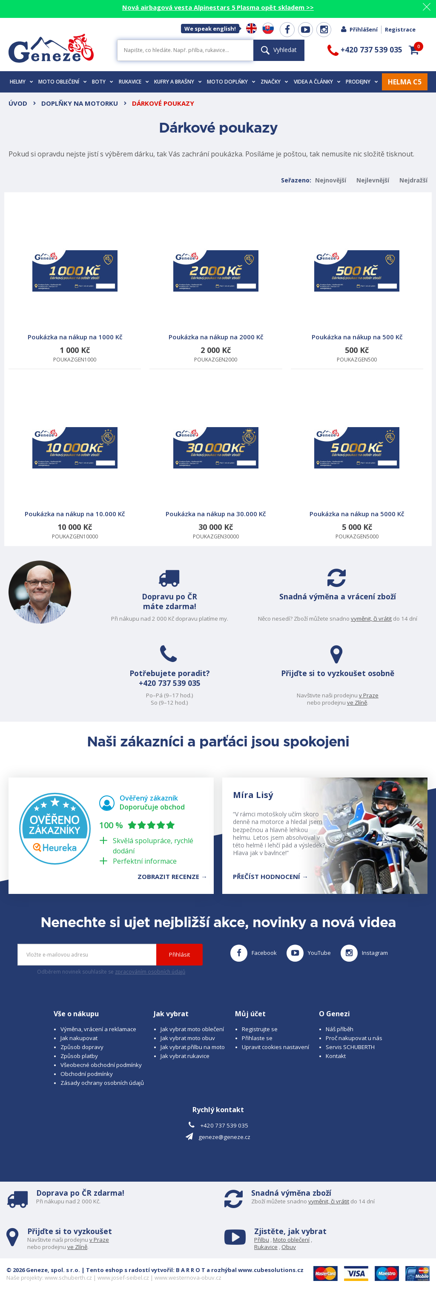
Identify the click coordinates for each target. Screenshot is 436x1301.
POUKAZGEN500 (357, 290)
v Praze (372, 695)
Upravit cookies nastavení (275, 1047)
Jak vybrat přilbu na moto (193, 1047)
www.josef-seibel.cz (123, 1277)
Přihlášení (359, 29)
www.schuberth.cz (68, 1277)
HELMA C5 (405, 82)
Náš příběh (339, 1029)
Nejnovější (330, 180)
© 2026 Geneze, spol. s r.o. (43, 1270)
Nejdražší (413, 180)
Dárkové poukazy (163, 103)
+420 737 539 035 (167, 684)
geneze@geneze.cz (224, 1137)
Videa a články (317, 81)
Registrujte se (260, 1029)
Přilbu (261, 1239)
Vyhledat (279, 49)
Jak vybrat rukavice (185, 1056)
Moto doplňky (231, 81)
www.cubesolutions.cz (271, 1270)
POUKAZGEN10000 (75, 467)
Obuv (288, 1247)
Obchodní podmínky (86, 1074)
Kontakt (336, 1056)
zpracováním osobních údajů (150, 971)
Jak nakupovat (79, 1038)
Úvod (18, 103)
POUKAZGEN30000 (216, 467)
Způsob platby (79, 1056)
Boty (102, 81)
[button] (414, 50)
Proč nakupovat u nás (354, 1038)
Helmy (21, 81)
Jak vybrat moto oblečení (192, 1029)
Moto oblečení (62, 81)
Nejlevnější (372, 180)
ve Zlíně (360, 702)
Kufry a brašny (178, 81)
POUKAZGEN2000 (216, 290)
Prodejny (362, 81)
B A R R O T (190, 1270)
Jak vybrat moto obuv (188, 1038)
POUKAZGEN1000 (75, 290)
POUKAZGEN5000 (357, 467)
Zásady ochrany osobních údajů (102, 1083)
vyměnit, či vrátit (374, 618)
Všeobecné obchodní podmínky (101, 1065)
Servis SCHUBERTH (350, 1047)
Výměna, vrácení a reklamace (98, 1029)
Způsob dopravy (81, 1047)
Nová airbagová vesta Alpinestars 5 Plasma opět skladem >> (218, 7)
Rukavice (134, 81)
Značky (274, 81)
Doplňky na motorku (79, 103)
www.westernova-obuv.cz (188, 1277)
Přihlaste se (257, 1038)
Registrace (400, 29)
